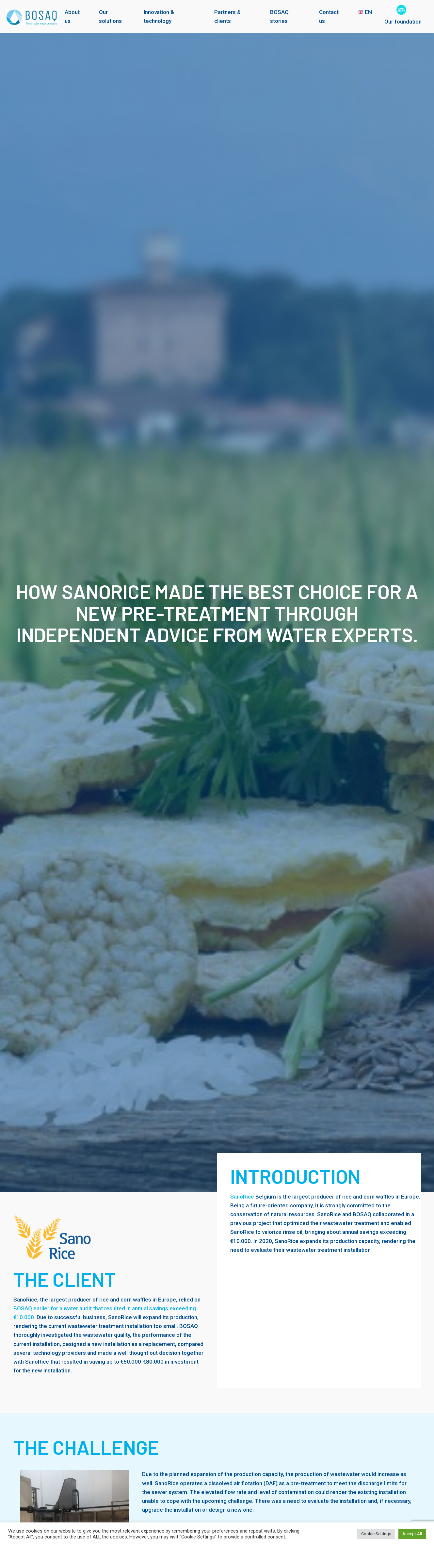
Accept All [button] (412, 1533)
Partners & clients (227, 16)
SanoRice (242, 1196)
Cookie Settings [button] (376, 1533)
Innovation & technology (159, 16)
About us (72, 16)
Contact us (329, 16)
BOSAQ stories (279, 16)
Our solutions (110, 16)
